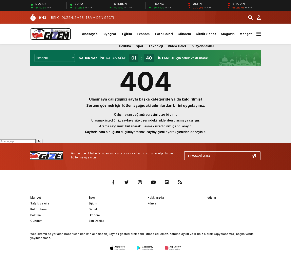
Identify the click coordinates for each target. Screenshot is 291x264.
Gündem (184, 34)
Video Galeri (177, 46)
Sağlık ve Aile (39, 203)
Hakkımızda (156, 197)
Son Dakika (96, 220)
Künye (152, 203)
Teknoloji (155, 46)
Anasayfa (90, 34)
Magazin (228, 34)
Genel (93, 209)
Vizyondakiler (203, 46)
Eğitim (127, 34)
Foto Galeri (164, 34)
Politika (125, 46)
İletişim (211, 197)
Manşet (245, 34)
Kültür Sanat (206, 34)
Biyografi (109, 34)
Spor (139, 46)
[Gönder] (255, 155)
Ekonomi (143, 34)
